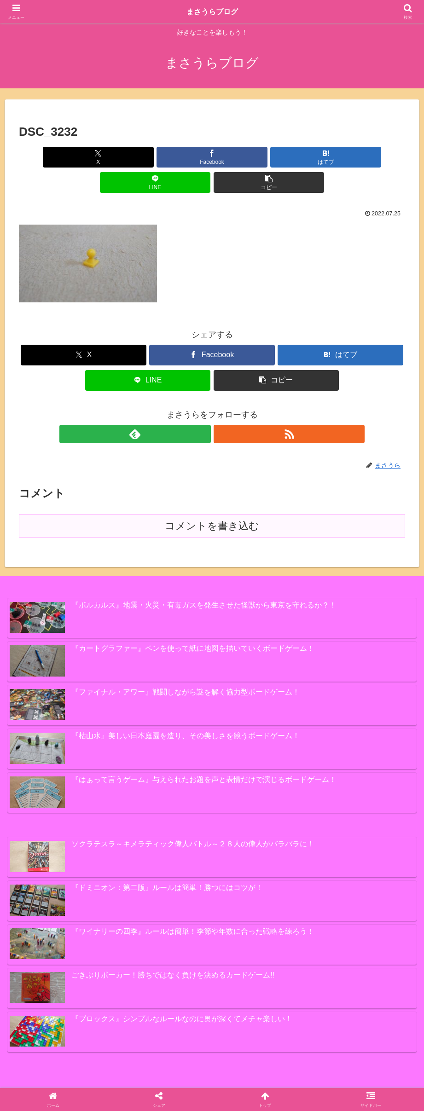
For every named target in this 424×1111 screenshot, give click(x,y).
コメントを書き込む (212, 500)
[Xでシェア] (82, 157)
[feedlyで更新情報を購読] (201, 408)
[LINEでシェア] (277, 157)
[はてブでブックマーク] (212, 157)
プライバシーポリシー (289, 1082)
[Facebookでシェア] (147, 157)
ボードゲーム (150, 1082)
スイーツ (67, 1082)
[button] (341, 157)
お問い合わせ (350, 1082)
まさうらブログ (212, 11)
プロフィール (228, 1082)
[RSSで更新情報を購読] (223, 408)
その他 (189, 1082)
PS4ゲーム (105, 1082)
